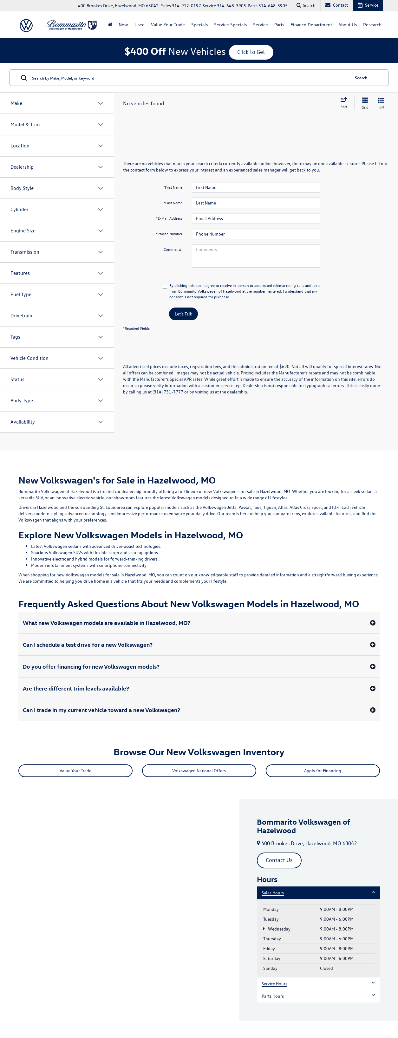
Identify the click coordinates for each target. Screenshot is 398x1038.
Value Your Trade (75, 771)
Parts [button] (279, 25)
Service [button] (260, 25)
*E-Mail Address (169, 218)
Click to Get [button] (251, 52)
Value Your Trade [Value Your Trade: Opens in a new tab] (168, 25)
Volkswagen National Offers (199, 771)
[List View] (381, 103)
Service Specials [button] (230, 25)
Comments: (173, 249)
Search (361, 77)
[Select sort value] (345, 103)
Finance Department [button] (311, 25)
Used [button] (139, 25)
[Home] (110, 24)
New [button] (123, 25)
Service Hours (318, 984)
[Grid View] (363, 103)
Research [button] (372, 25)
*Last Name (173, 202)
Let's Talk (183, 314)
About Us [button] (347, 25)
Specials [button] (199, 25)
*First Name (172, 187)
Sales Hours (318, 893)
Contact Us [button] (279, 860)
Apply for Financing (322, 771)
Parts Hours (318, 996)
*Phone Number (169, 233)
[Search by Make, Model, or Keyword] (190, 77)
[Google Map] (119, 910)
